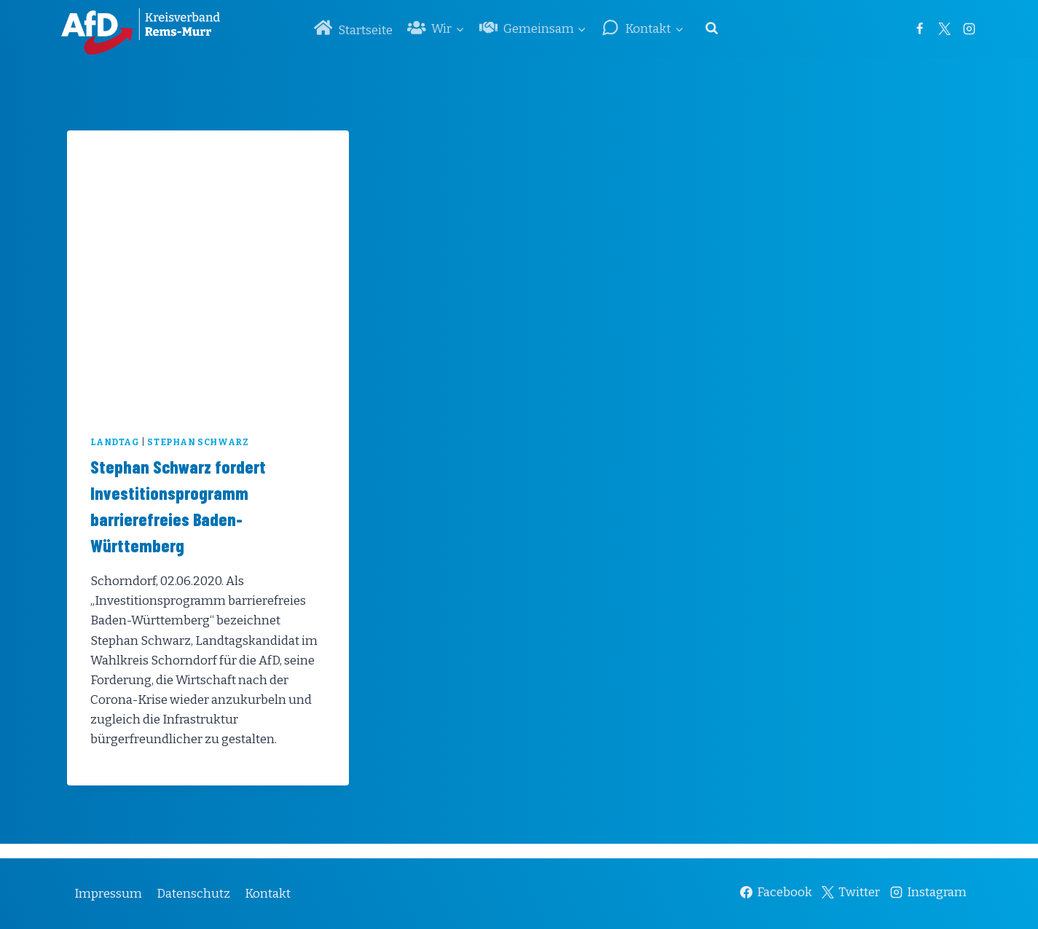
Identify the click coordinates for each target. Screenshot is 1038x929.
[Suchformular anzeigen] (712, 28)
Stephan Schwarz (197, 442)
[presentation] (208, 271)
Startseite (353, 28)
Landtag (115, 442)
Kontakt (268, 893)
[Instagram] (969, 28)
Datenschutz (193, 893)
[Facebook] (920, 28)
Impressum (108, 893)
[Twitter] (944, 28)
